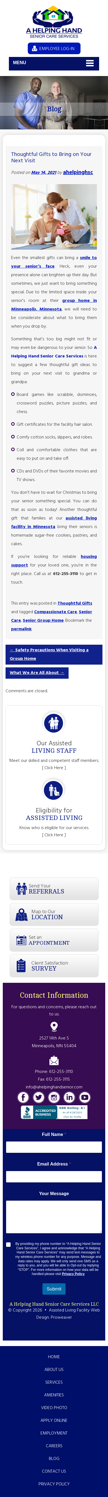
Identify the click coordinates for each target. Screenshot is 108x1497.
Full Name (54, 1134)
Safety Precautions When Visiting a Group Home (49, 654)
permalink (21, 629)
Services (54, 1382)
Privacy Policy (73, 1274)
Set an (63, 940)
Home (54, 1357)
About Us (54, 1369)
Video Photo (54, 1408)
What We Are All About (37, 672)
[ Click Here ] (54, 768)
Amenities (54, 1395)
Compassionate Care (55, 612)
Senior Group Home (43, 620)
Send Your (63, 888)
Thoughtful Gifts (74, 603)
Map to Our (64, 914)
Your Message (54, 1193)
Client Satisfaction (64, 965)
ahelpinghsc (78, 172)
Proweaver (61, 1317)
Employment (54, 1433)
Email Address (54, 1164)
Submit (54, 1289)
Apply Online (54, 1420)
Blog (54, 1458)
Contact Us (54, 1471)
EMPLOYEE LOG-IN (56, 49)
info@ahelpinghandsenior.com (54, 1087)
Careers (54, 1446)
